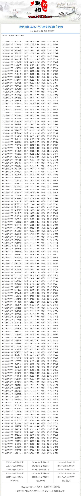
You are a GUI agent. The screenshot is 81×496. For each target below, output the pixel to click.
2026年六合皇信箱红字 (66, 477)
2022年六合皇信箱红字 (40, 473)
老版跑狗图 (40, 481)
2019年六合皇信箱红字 (40, 470)
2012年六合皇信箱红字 (14, 462)
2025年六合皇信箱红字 (40, 477)
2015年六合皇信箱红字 (14, 466)
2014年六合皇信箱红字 (66, 462)
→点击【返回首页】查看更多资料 (41, 31)
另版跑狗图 (66, 481)
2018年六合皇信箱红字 (14, 470)
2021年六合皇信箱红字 (14, 473)
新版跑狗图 (14, 481)
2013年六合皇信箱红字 (40, 462)
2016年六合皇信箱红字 (40, 466)
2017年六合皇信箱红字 (66, 466)
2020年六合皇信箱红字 (66, 470)
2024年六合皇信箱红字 (14, 477)
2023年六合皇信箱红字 (66, 473)
